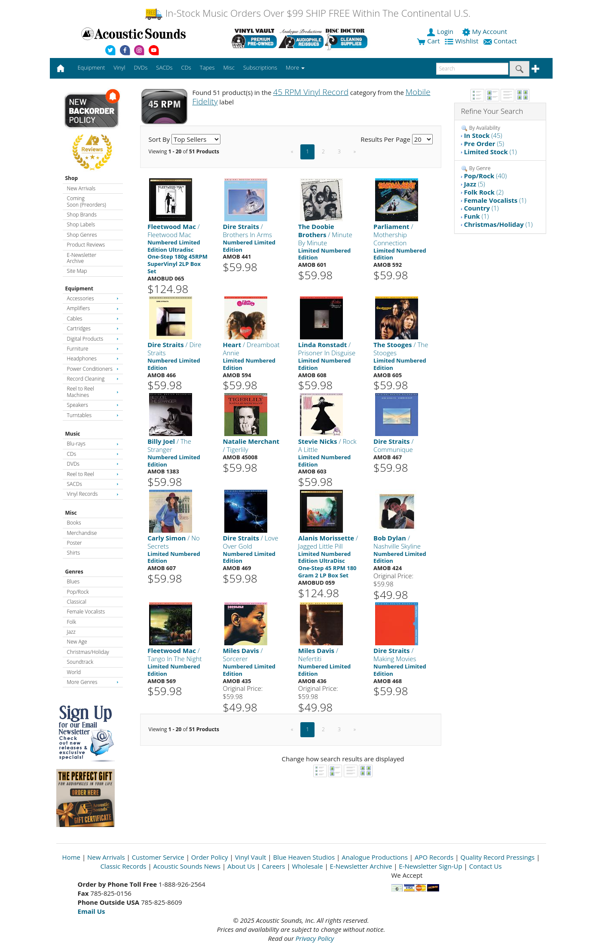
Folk (71, 622)
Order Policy (209, 857)
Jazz (71, 631)
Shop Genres (82, 234)
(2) (484, 192)
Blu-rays (93, 443)
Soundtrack (80, 661)
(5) (484, 143)
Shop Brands (82, 214)
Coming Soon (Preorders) (86, 201)
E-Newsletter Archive (82, 258)
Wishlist (462, 41)
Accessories (93, 298)
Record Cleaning (93, 378)
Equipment (79, 288)
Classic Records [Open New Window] (123, 866)
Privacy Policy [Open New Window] (315, 938)
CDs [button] (186, 67)
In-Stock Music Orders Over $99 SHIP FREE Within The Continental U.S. (307, 13)
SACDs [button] (164, 67)
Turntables (93, 415)
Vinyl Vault (250, 857)
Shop (71, 178)
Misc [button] (228, 67)
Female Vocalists (86, 611)
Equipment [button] (91, 67)
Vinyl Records (93, 493)
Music (72, 433)
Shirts (73, 552)
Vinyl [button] (119, 67)
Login (441, 31)
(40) (485, 175)
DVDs (93, 463)
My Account (485, 31)
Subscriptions (260, 67)
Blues (73, 581)
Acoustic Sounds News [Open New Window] (187, 866)
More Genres (93, 682)
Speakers (93, 405)
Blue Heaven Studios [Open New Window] (304, 857)
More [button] (295, 67)
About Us (241, 866)
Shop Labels (81, 224)
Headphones (93, 358)
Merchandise (82, 533)
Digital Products (93, 338)
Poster (74, 542)
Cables (93, 318)
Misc (71, 512)
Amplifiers (93, 308)
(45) (483, 135)
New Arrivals (81, 188)
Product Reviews (86, 244)
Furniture (93, 348)
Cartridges (93, 328)
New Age (77, 641)
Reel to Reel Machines (93, 391)
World (74, 672)
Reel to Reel (93, 474)
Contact (501, 41)
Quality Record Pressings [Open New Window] (497, 857)
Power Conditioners (93, 368)
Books (74, 522)
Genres (74, 571)
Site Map (77, 271)
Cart (428, 41)
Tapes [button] (207, 67)
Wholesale (307, 866)
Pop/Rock (78, 591)
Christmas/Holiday (88, 652)
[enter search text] (472, 69)
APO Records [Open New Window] (434, 857)
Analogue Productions (375, 857)
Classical (76, 601)
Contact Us (485, 866)
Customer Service (158, 857)
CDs (93, 454)
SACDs (93, 484)
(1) (490, 151)
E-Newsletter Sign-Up (430, 866)
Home (71, 857)
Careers (273, 866)
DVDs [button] (140, 67)
